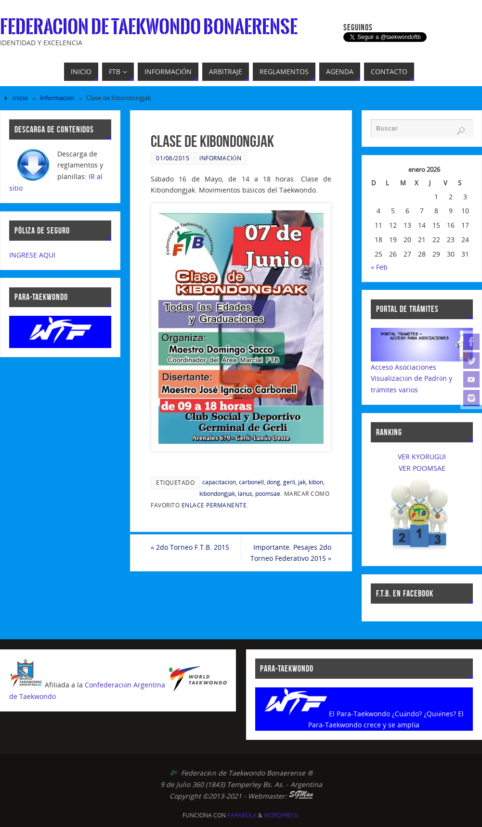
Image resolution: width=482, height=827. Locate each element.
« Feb (379, 266)
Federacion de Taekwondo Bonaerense (149, 27)
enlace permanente (214, 505)
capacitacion (219, 482)
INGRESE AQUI (32, 254)
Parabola (242, 815)
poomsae (267, 493)
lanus (245, 493)
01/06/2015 (172, 158)
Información (57, 98)
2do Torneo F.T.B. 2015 (190, 547)
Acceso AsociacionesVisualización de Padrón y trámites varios (411, 378)
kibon (316, 482)
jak (302, 482)
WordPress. (282, 815)
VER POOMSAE (422, 468)
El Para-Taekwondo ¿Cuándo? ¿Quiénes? (392, 713)
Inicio (20, 98)
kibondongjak (217, 493)
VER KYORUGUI (422, 456)
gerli (289, 482)
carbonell (251, 482)
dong (273, 482)
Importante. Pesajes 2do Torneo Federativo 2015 (290, 553)
